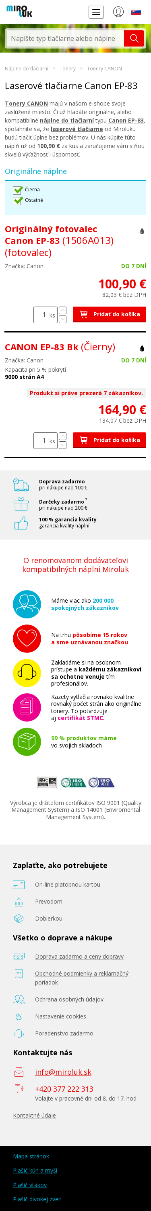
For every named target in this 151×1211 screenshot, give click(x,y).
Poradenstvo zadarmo (64, 1033)
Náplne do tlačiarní (26, 68)
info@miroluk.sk (63, 1072)
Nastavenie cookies (60, 1016)
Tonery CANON (104, 68)
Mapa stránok (31, 1156)
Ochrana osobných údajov (69, 999)
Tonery (68, 68)
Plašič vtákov (30, 1185)
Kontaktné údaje (34, 1115)
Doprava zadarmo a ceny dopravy (79, 956)
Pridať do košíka (109, 314)
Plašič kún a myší (35, 1170)
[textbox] (65, 38)
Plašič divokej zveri (37, 1199)
